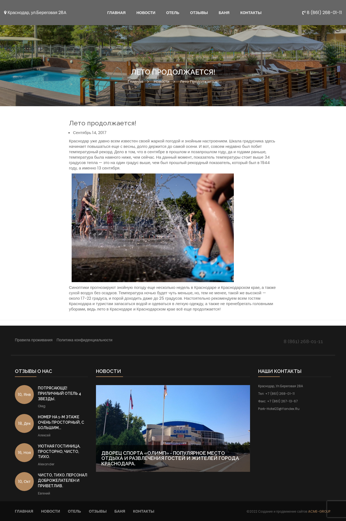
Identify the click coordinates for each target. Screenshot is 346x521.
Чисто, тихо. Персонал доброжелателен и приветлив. (62, 480)
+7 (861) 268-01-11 (280, 393)
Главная (135, 81)
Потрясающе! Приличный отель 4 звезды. (59, 393)
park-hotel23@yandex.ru (279, 408)
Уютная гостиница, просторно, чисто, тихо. (59, 451)
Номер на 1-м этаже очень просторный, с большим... (61, 422)
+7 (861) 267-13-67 (282, 401)
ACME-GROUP (319, 511)
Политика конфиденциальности (84, 340)
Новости (161, 81)
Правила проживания (33, 340)
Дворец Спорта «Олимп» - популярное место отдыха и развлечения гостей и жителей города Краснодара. (170, 458)
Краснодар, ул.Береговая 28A (35, 12)
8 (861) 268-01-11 (322, 12)
